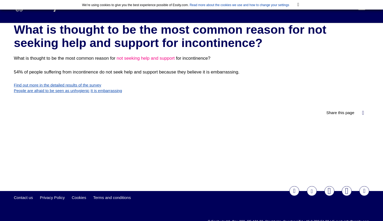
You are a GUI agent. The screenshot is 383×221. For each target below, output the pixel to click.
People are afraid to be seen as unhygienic (51, 99)
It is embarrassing (106, 99)
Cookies (79, 205)
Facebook (294, 199)
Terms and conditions (112, 205)
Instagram (347, 199)
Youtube (329, 199)
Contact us (23, 205)
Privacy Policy (52, 205)
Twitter (312, 199)
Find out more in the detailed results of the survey (57, 93)
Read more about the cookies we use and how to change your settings (239, 5)
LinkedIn (364, 199)
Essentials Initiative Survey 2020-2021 (112, 14)
